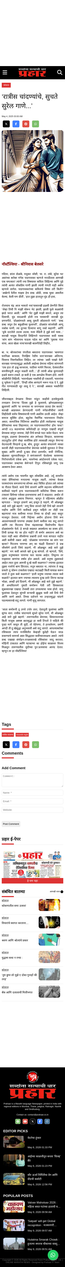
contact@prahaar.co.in (38, 1115)
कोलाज (6, 85)
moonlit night (22, 734)
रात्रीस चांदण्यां (7, 734)
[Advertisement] (32, 32)
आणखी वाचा (56, 891)
